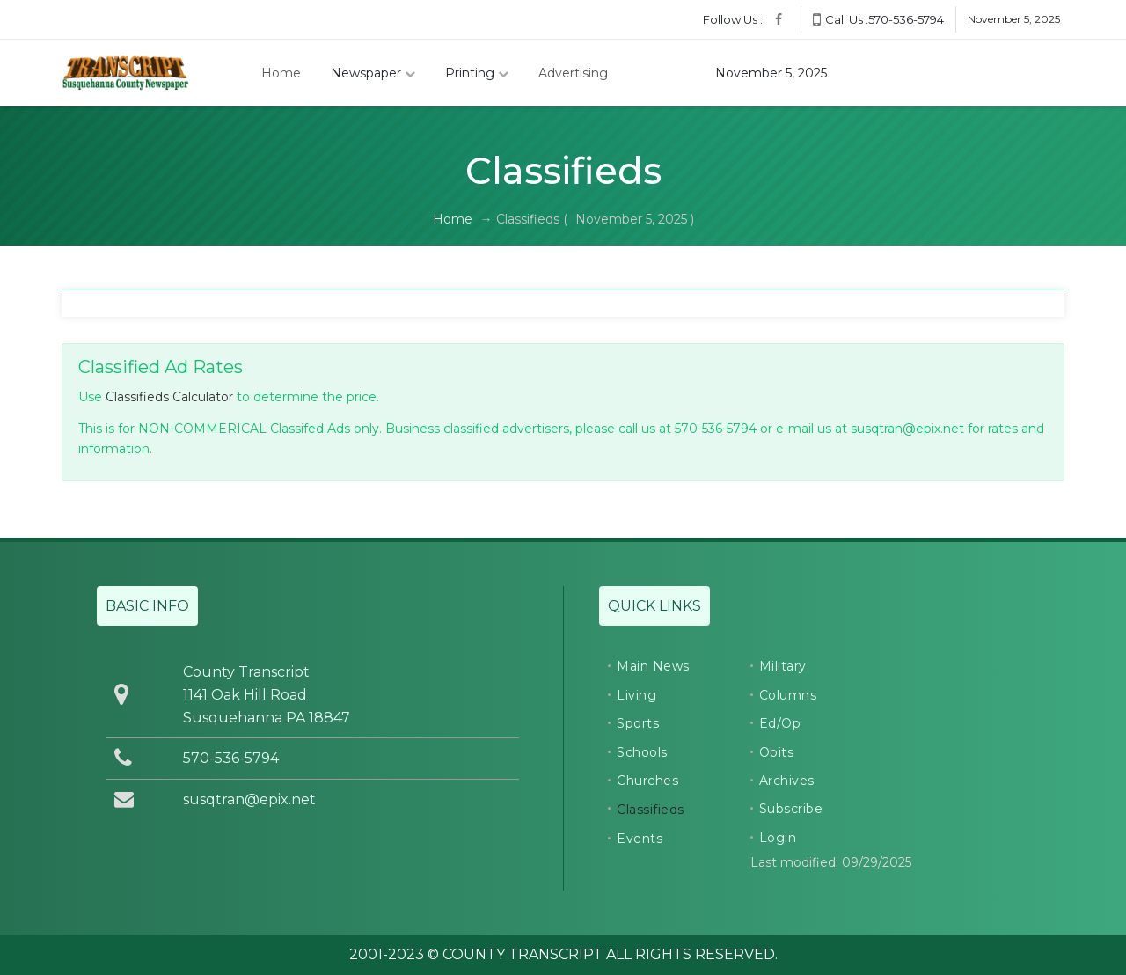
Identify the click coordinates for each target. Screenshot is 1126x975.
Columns (788, 695)
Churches (647, 780)
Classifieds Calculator (169, 397)
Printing (476, 73)
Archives (787, 780)
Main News (653, 666)
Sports (638, 723)
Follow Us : (733, 19)
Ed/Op (780, 723)
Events (639, 839)
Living (636, 695)
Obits (776, 752)
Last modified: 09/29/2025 (830, 862)
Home (281, 73)
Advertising (573, 73)
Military (783, 666)
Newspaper (373, 73)
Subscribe (791, 809)
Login (778, 838)
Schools (642, 752)
